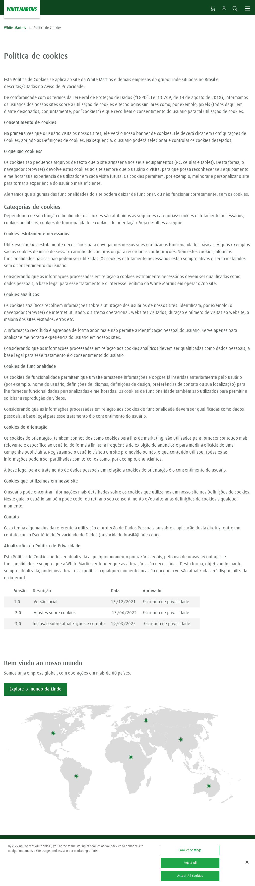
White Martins (15, 28)
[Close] (247, 864)
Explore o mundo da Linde (35, 689)
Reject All (190, 865)
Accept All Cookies (190, 878)
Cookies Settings (190, 853)
